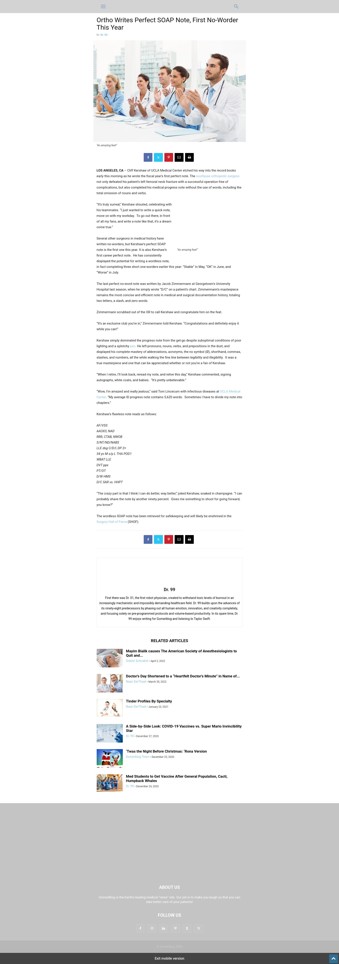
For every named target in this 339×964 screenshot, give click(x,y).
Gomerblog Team (137, 756)
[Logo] (170, 874)
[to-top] (333, 956)
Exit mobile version (169, 958)
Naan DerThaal (136, 681)
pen (132, 346)
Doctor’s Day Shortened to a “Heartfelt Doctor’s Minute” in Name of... (183, 676)
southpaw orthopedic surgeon (217, 176)
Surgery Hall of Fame (112, 522)
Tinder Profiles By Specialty (149, 701)
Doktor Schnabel (137, 661)
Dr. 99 (104, 34)
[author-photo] (169, 583)
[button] (103, 6)
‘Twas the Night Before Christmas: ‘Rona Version (166, 751)
